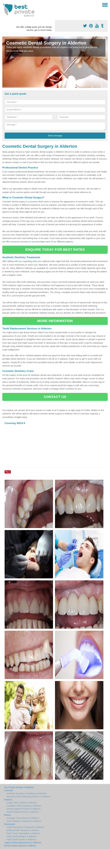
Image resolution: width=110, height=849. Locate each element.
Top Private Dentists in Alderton (19, 787)
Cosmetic (8, 790)
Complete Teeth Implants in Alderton (23, 806)
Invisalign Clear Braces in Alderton (22, 818)
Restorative (9, 824)
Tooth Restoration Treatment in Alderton (25, 827)
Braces (7, 815)
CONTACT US (55, 397)
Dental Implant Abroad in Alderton (20, 845)
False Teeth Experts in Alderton (21, 839)
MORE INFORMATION (55, 321)
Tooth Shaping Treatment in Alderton (23, 821)
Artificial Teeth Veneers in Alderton (22, 830)
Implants (8, 799)
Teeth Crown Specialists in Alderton (23, 833)
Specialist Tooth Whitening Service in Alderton (28, 796)
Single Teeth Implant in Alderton (21, 802)
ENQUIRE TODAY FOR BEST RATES (55, 249)
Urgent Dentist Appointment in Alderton (22, 842)
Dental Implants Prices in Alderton (22, 812)
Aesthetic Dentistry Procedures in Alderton (26, 793)
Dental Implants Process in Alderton (23, 809)
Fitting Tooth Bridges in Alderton (21, 836)
